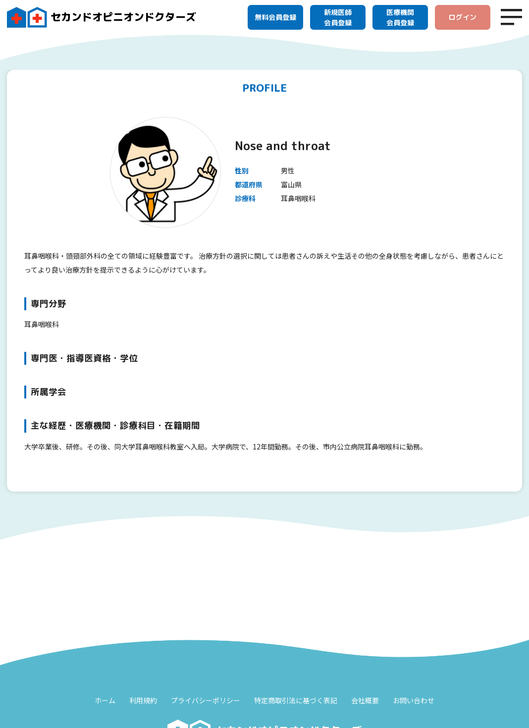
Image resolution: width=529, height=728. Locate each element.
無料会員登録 (275, 17)
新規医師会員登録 (338, 17)
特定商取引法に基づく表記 (295, 700)
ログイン (462, 17)
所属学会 (48, 392)
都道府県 (249, 184)
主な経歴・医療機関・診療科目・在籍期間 (115, 425)
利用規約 (143, 700)
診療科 (245, 198)
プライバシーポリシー (205, 700)
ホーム (105, 700)
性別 (242, 170)
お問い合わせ (413, 700)
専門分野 (48, 303)
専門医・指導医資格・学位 (84, 358)
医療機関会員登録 (400, 17)
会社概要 (365, 700)
